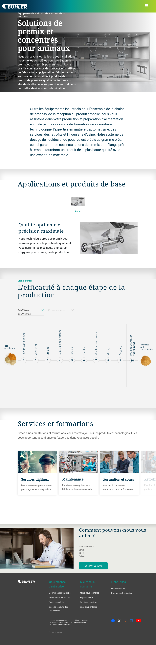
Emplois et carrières (88, 602)
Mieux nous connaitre (89, 592)
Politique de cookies (80, 620)
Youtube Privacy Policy (61, 624)
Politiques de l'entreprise (59, 597)
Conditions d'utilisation (61, 622)
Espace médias (86, 597)
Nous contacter (118, 588)
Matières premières (31, 312)
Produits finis (61, 310)
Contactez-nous (93, 565)
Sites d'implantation (88, 607)
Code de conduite (56, 602)
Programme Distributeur (122, 593)
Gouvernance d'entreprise (60, 592)
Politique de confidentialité (59, 620)
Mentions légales (80, 622)
